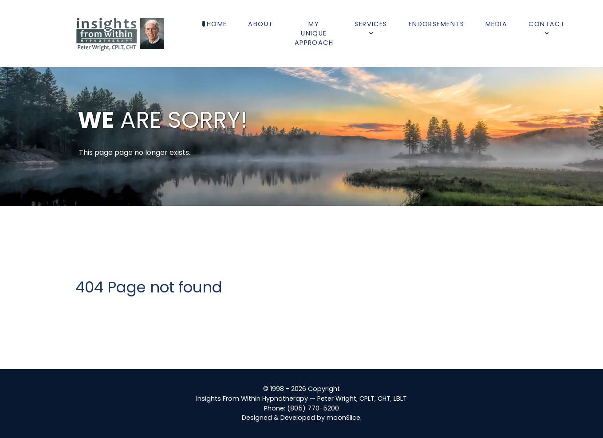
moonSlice (343, 417)
